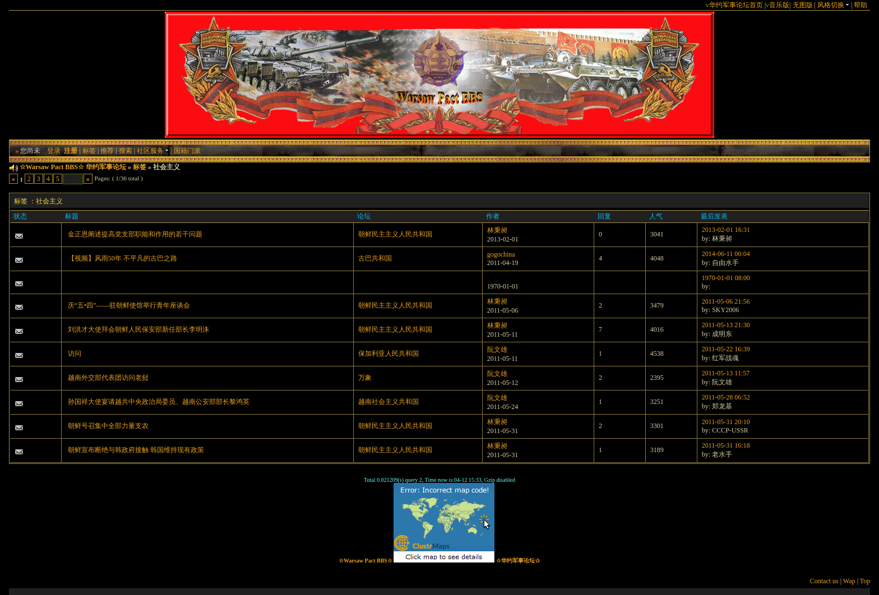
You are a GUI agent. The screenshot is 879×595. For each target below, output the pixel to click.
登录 (54, 151)
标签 (89, 151)
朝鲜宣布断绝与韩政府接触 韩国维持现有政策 (136, 450)
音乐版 (779, 5)
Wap (849, 581)
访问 (74, 353)
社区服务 (153, 151)
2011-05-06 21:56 (726, 301)
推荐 (107, 151)
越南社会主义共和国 (388, 402)
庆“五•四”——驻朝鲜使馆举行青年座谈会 (129, 305)
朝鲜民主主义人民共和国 (395, 234)
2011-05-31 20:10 (726, 422)
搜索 (125, 151)
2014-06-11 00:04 (726, 254)
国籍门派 (187, 151)
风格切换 (833, 5)
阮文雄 (497, 350)
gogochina (501, 254)
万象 (365, 378)
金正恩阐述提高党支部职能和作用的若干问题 (135, 234)
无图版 (803, 5)
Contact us (824, 581)
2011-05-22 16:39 (726, 349)
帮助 (860, 5)
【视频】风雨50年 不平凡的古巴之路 (122, 258)
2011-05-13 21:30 (726, 325)
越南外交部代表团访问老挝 (108, 378)
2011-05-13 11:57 (726, 373)
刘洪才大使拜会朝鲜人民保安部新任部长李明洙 (138, 329)
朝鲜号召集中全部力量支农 (108, 426)
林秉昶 (497, 230)
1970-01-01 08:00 (726, 278)
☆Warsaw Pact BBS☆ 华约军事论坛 (73, 167)
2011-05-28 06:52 (726, 397)
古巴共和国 (375, 258)
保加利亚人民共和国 (388, 353)
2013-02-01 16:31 (726, 230)
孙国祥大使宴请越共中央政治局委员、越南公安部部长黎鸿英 (158, 402)
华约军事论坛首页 (736, 5)
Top (865, 581)
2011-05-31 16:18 (726, 445)
